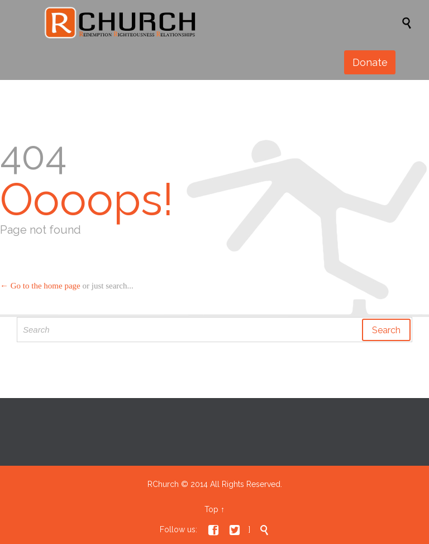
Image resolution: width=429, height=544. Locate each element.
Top (211, 509)
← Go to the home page (40, 285)
